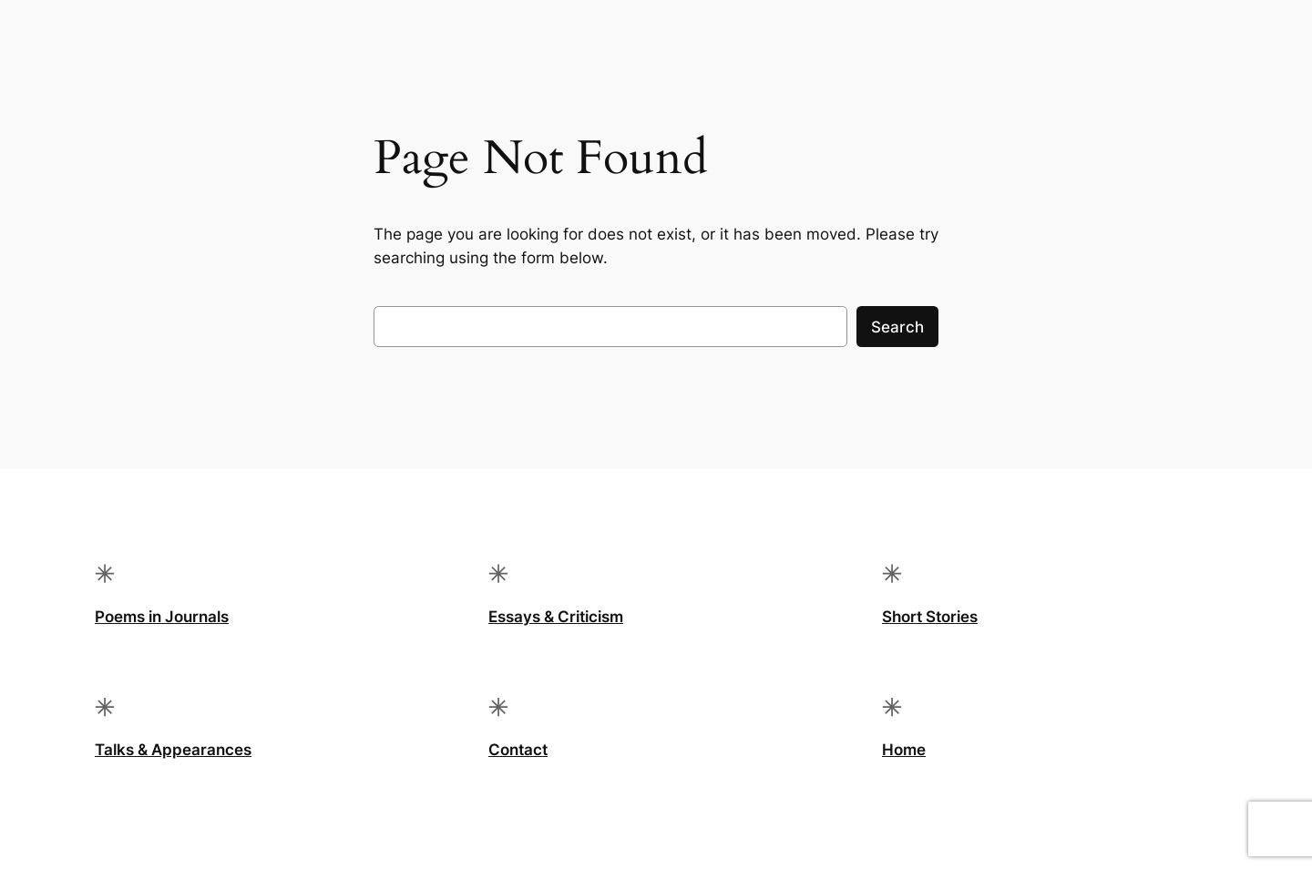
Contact (518, 750)
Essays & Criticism (555, 617)
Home (904, 750)
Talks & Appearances (173, 750)
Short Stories (930, 617)
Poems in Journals (162, 617)
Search (897, 327)
